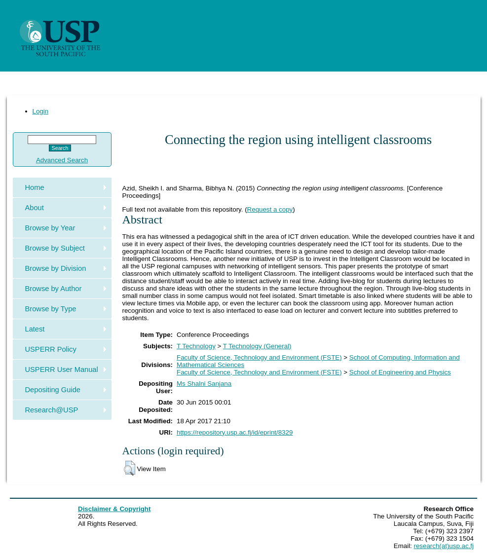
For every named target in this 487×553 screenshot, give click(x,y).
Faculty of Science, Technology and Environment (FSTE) (259, 357)
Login (41, 111)
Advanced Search (62, 160)
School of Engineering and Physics (400, 372)
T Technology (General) (257, 346)
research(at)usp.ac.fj (444, 546)
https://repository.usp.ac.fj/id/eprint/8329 (235, 432)
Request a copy (270, 209)
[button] (129, 468)
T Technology (196, 346)
